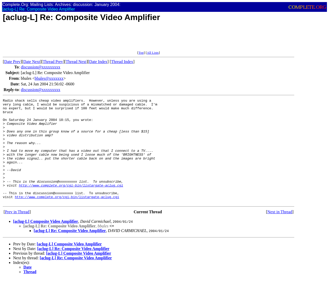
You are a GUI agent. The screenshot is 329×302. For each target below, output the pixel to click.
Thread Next (76, 61)
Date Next (31, 61)
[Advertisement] (96, 39)
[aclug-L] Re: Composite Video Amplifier (70, 251)
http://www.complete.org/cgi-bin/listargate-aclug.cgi (71, 203)
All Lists (153, 53)
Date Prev (12, 61)
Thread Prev (53, 61)
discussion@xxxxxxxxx (40, 67)
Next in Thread (279, 232)
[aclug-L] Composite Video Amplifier (45, 242)
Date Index (98, 61)
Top (141, 53)
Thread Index (122, 61)
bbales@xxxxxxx (49, 78)
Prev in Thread (17, 232)
